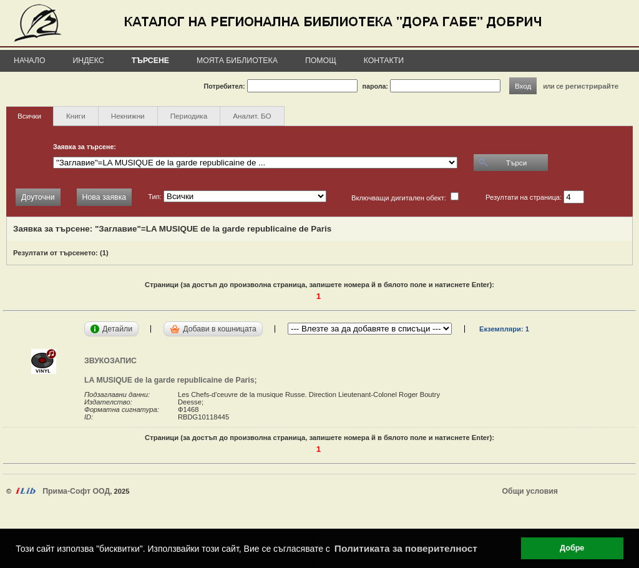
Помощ (320, 60)
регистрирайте (592, 86)
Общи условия (530, 491)
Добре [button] (572, 548)
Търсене (150, 60)
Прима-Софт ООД (76, 491)
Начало (30, 60)
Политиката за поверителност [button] (405, 548)
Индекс (88, 60)
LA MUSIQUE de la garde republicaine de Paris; (172, 380)
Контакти (384, 60)
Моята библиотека (237, 60)
